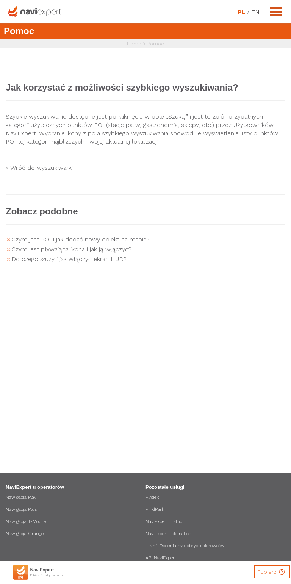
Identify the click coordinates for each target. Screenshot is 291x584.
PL (241, 12)
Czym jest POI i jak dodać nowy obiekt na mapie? (80, 239)
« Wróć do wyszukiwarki (39, 168)
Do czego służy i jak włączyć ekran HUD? (69, 259)
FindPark (155, 509)
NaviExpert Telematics (168, 533)
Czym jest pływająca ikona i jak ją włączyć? (71, 249)
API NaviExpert (161, 558)
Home (134, 44)
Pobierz (272, 572)
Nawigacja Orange (25, 533)
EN (255, 12)
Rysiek (152, 497)
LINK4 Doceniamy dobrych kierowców (185, 545)
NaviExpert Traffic (164, 521)
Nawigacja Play (21, 497)
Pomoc (155, 44)
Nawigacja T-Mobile (26, 521)
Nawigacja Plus (21, 509)
